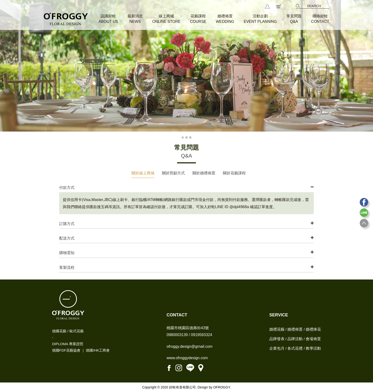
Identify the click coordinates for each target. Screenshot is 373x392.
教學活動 (313, 348)
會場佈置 (313, 339)
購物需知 (66, 253)
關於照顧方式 (173, 173)
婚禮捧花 (313, 329)
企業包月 (277, 348)
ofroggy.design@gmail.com (189, 346)
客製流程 (66, 267)
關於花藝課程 (234, 173)
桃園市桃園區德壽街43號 (188, 328)
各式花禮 (295, 348)
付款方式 (66, 188)
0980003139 (177, 335)
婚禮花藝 (277, 329)
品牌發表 (277, 339)
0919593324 (201, 335)
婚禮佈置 (295, 329)
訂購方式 (66, 224)
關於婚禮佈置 (203, 173)
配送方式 (66, 238)
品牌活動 (295, 339)
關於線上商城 (143, 173)
